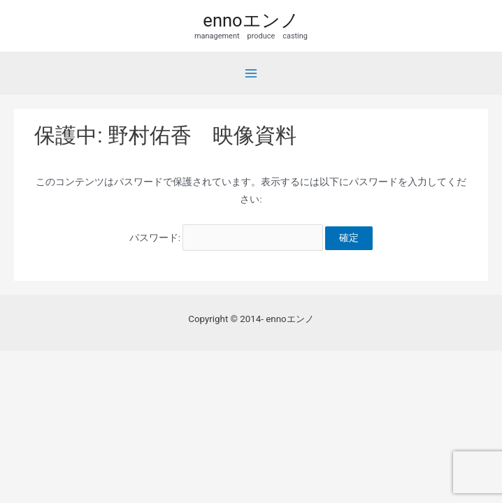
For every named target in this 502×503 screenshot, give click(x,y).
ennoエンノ (251, 20)
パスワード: (226, 237)
